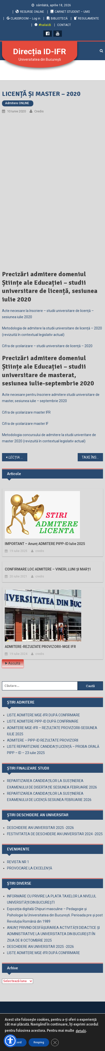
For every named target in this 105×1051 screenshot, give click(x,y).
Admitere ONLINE (17, 103)
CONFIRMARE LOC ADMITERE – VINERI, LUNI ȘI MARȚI (48, 569)
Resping (39, 1042)
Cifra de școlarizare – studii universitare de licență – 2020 (47, 346)
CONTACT (64, 25)
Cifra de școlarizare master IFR (26, 412)
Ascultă (12, 663)
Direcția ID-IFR (39, 51)
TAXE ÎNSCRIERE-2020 (92, 457)
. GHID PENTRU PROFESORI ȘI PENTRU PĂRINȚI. (18, 457)
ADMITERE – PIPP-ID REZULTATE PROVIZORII (42, 740)
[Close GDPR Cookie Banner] (55, 1042)
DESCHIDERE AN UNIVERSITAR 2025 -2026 (40, 828)
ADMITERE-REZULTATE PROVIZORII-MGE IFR (40, 647)
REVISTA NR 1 (18, 862)
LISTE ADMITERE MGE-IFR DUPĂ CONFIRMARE (43, 715)
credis (39, 111)
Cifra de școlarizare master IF (25, 424)
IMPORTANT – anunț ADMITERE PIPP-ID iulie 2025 (45, 544)
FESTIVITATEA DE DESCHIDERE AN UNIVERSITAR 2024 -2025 (55, 834)
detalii (81, 1031)
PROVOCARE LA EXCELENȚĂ (29, 868)
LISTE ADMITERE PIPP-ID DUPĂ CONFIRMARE (42, 721)
